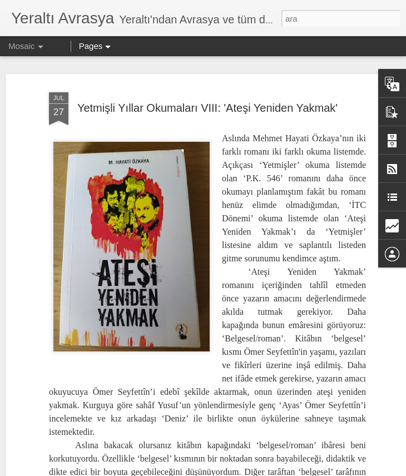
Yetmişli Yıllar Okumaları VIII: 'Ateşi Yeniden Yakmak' (207, 97)
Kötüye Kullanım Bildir (323, 470)
